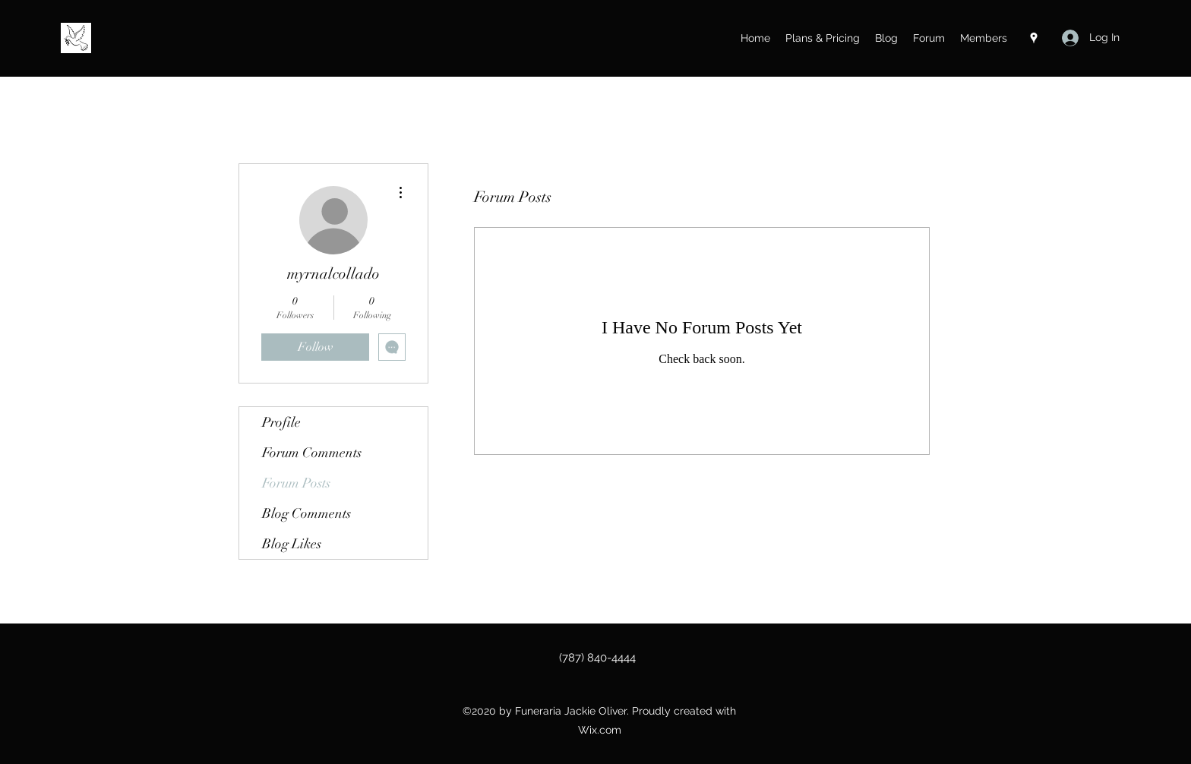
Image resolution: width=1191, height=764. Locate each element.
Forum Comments (312, 452)
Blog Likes (291, 543)
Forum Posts (296, 483)
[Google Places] (1033, 38)
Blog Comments (306, 513)
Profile (281, 422)
